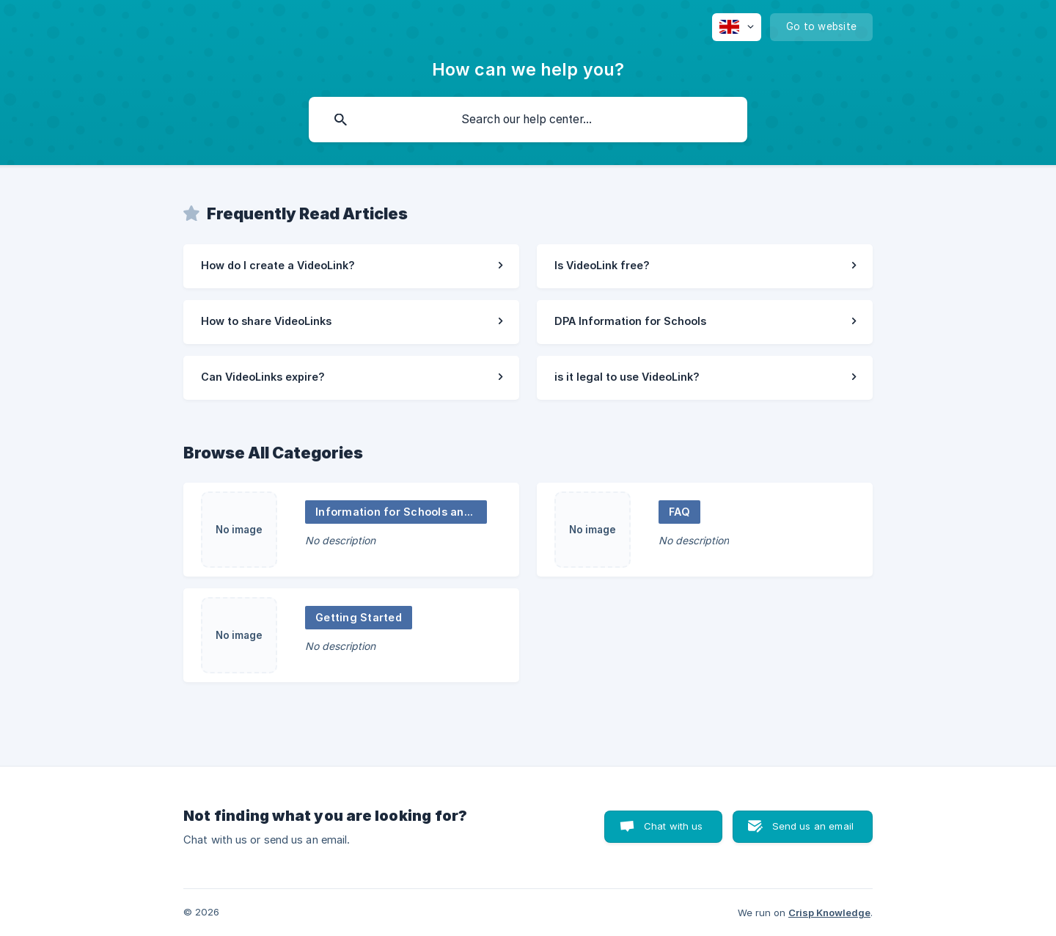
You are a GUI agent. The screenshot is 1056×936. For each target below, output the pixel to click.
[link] (351, 266)
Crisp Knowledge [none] (829, 912)
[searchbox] (528, 119)
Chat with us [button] (673, 826)
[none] (736, 27)
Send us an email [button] (813, 826)
